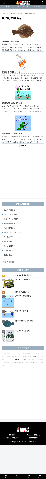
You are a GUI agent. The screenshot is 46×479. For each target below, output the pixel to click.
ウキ (23, 353)
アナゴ (25, 362)
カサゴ (3, 359)
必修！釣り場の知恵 (11, 219)
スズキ (22, 359)
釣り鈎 (11, 362)
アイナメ (38, 356)
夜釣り (8, 353)
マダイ (12, 353)
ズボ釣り (33, 353)
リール (29, 362)
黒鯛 (3, 356)
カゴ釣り (30, 356)
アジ (42, 353)
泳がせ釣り (19, 356)
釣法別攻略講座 (9, 228)
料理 (34, 362)
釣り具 (41, 359)
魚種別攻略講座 (9, 223)
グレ (20, 353)
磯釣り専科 (8, 241)
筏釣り (7, 362)
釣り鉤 (37, 362)
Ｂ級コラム (8, 255)
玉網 (42, 356)
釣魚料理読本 (8, 250)
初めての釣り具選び (11, 214)
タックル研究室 (9, 246)
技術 (14, 362)
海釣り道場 (32, 441)
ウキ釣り (16, 359)
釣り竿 (11, 356)
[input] (23, 262)
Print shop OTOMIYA (33, 435)
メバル (3, 362)
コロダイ (38, 353)
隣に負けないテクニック (13, 232)
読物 (14, 356)
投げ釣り (25, 356)
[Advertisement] (23, 170)
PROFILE (12, 435)
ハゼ (41, 362)
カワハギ (6, 356)
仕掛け (21, 362)
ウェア (7, 359)
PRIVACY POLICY (12, 438)
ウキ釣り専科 (8, 237)
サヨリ (11, 359)
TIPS (17, 362)
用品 (33, 359)
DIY (2, 353)
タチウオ (37, 359)
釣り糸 (29, 359)
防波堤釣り (27, 353)
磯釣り (26, 359)
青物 (5, 353)
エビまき (16, 353)
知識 (34, 356)
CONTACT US (33, 438)
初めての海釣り (9, 210)
